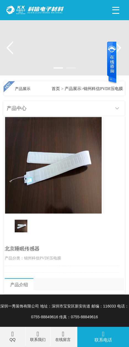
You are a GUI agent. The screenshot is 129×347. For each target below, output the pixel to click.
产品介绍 (19, 284)
